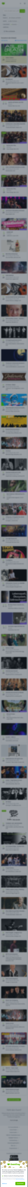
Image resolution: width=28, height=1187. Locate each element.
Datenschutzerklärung (20, 1179)
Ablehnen (4, 1183)
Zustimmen (20, 1183)
